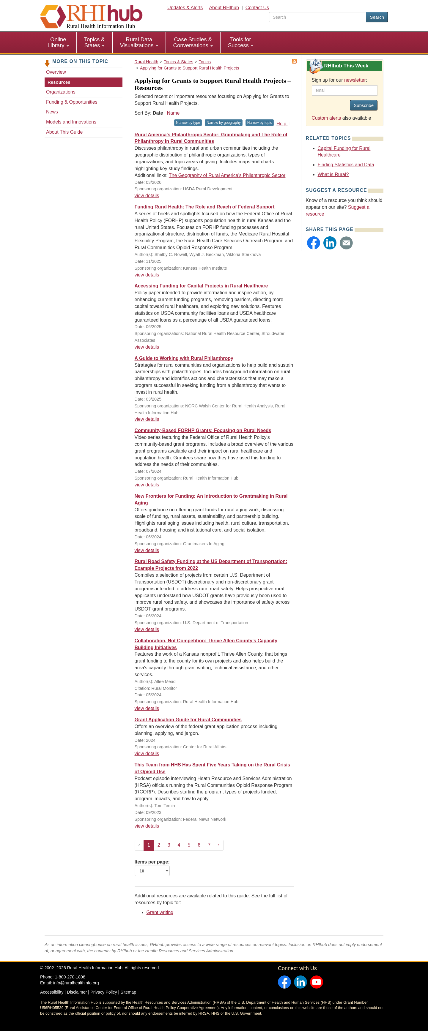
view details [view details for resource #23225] (147, 708)
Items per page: (152, 867)
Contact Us (257, 7)
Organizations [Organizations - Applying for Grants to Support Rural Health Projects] (60, 91)
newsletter (355, 80)
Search (377, 17)
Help (284, 123)
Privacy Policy (103, 992)
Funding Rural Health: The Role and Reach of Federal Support (205, 206)
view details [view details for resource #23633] (147, 484)
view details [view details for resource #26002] (147, 347)
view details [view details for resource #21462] (147, 825)
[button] (313, 243)
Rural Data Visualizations (139, 42)
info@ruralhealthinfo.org (76, 983)
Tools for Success (240, 42)
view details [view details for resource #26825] (147, 274)
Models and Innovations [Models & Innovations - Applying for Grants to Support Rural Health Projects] (71, 121)
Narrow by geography (224, 123)
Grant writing (160, 912)
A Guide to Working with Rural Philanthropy (184, 358)
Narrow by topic (259, 123)
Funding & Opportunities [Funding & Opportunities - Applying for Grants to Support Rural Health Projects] (71, 102)
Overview (56, 72)
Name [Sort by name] (173, 113)
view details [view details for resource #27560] (147, 195)
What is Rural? (333, 174)
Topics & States (94, 42)
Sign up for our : (339, 80)
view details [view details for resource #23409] (147, 629)
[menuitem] (58, 42)
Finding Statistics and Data (346, 164)
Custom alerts (326, 118)
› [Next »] (218, 844)
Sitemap (128, 992)
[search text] (317, 17)
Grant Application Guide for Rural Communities (188, 719)
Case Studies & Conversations (193, 42)
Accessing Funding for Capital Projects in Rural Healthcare (201, 285)
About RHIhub (224, 7)
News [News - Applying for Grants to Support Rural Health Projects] (52, 111)
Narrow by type (188, 123)
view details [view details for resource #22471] (147, 753)
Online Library (58, 42)
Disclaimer (77, 992)
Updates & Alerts (185, 7)
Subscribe (364, 105)
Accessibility (51, 992)
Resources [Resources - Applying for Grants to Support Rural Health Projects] (59, 82)
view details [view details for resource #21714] (147, 419)
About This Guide (64, 132)
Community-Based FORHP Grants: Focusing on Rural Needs (203, 430)
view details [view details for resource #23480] (147, 550)
